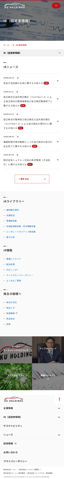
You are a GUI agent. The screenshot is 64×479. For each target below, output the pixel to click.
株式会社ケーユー (10, 469)
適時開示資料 (12, 209)
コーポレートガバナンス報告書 (21, 231)
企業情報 (8, 408)
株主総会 (10, 318)
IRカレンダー (12, 269)
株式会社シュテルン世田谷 (29, 469)
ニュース (8, 434)
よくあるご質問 (13, 280)
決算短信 (10, 215)
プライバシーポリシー (15, 461)
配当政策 (10, 264)
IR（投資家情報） (12, 417)
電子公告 (10, 237)
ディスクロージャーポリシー (19, 275)
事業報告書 (11, 220)
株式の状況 (11, 302)
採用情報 (8, 443)
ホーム (6, 45)
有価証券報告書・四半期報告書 (21, 226)
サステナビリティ (12, 425)
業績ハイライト (13, 258)
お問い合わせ (10, 452)
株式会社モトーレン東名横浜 (14, 473)
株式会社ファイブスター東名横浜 (40, 473)
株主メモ (10, 307)
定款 (8, 324)
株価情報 (10, 313)
